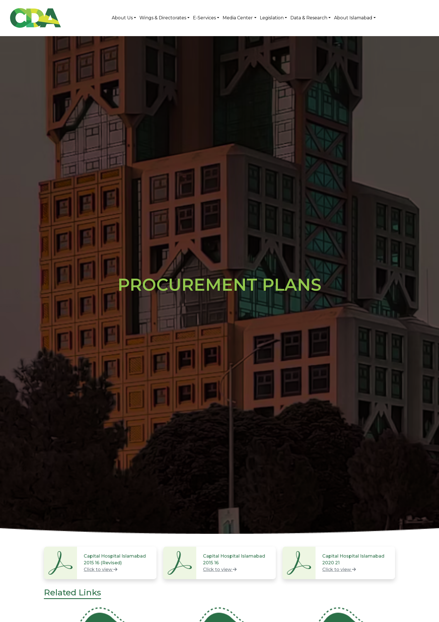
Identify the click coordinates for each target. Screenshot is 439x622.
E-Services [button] (204, 17)
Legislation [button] (272, 17)
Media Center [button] (238, 17)
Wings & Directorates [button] (162, 17)
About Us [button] (122, 17)
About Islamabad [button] (353, 17)
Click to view (100, 569)
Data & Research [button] (308, 17)
